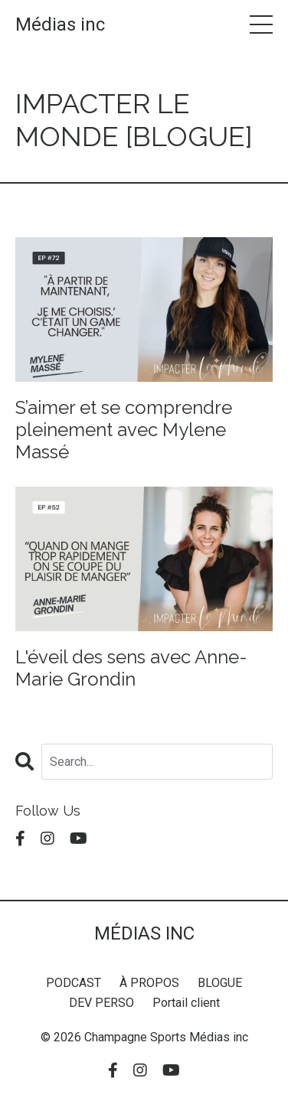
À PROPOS (149, 983)
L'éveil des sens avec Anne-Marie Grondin (131, 668)
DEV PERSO (101, 1002)
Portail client (186, 1002)
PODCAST (73, 983)
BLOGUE (220, 983)
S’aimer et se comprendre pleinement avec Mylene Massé (123, 430)
